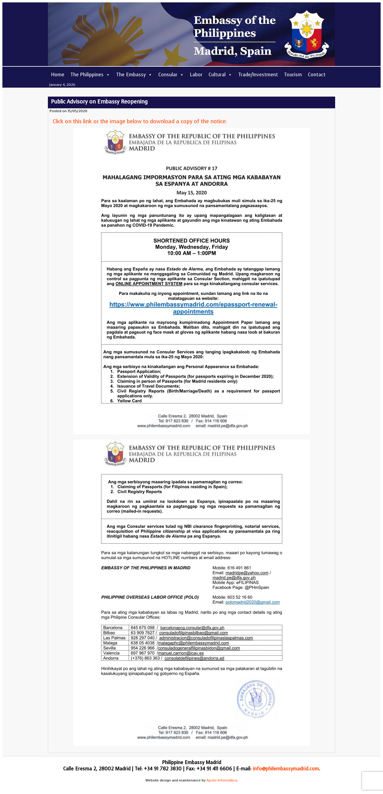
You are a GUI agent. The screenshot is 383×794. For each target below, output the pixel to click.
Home (57, 74)
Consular (171, 74)
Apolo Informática (221, 780)
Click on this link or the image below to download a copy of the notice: (140, 121)
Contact (317, 74)
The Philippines (90, 74)
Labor (196, 74)
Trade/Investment (258, 74)
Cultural (220, 74)
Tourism (293, 74)
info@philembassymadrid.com (286, 769)
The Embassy (134, 74)
